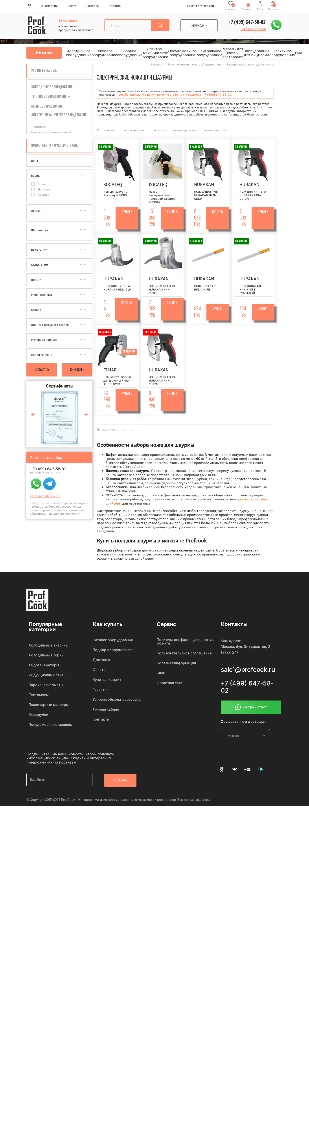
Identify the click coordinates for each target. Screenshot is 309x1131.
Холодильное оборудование (83, 53)
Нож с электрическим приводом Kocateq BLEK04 (162, 197)
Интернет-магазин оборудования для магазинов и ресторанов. (127, 799)
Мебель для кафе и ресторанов (237, 53)
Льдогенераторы (44, 666)
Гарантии (101, 690)
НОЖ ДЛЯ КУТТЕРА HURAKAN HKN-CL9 (117, 288)
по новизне (158, 131)
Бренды (200, 25)
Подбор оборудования (112, 650)
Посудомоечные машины (51, 725)
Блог (161, 674)
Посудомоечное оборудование (186, 53)
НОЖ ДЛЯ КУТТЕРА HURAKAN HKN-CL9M (162, 290)
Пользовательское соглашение (184, 654)
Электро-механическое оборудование (159, 53)
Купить (126, 213)
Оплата (71, 5)
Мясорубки (38, 715)
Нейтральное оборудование (213, 53)
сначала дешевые (184, 131)
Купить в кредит (107, 680)
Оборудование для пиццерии (261, 53)
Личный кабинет (107, 710)
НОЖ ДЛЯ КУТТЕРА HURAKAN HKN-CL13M (252, 195)
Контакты (114, 5)
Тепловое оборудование (108, 53)
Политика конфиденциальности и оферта (186, 642)
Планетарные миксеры (49, 705)
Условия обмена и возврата (117, 700)
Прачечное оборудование (286, 53)
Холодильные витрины (48, 646)
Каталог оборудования (113, 641)
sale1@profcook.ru (200, 5)
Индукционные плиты (47, 676)
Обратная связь (170, 684)
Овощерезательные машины (51, 132)
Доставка (92, 5)
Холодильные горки (46, 656)
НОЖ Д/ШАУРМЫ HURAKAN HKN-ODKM (206, 195)
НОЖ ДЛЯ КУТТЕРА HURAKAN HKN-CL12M (162, 381)
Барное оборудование (134, 53)
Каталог (46, 53)
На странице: (106, 430)
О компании (49, 5)
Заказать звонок (253, 29)
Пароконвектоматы (46, 686)
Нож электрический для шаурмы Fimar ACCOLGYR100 (117, 381)
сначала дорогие (215, 131)
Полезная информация (176, 664)
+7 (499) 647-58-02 (247, 22)
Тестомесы (38, 127)
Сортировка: (106, 131)
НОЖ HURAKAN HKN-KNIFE (204, 288)
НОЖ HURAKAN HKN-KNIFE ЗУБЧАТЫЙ (250, 290)
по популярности (132, 131)
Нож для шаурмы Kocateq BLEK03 (115, 194)
